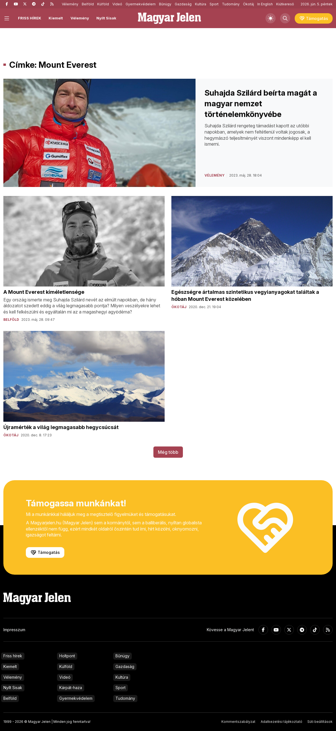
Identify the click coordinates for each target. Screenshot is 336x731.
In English (265, 4)
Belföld (88, 4)
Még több (168, 452)
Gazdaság (183, 4)
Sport (214, 4)
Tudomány (231, 4)
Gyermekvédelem (141, 4)
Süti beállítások (320, 721)
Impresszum (14, 629)
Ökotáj (248, 4)
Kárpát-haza (70, 687)
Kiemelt (56, 18)
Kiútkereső (285, 4)
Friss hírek (12, 655)
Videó (117, 4)
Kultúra (200, 4)
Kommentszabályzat (238, 721)
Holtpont (67, 655)
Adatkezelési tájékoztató (281, 721)
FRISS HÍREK (29, 18)
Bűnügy (165, 4)
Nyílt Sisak (106, 18)
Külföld (103, 4)
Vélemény (70, 4)
